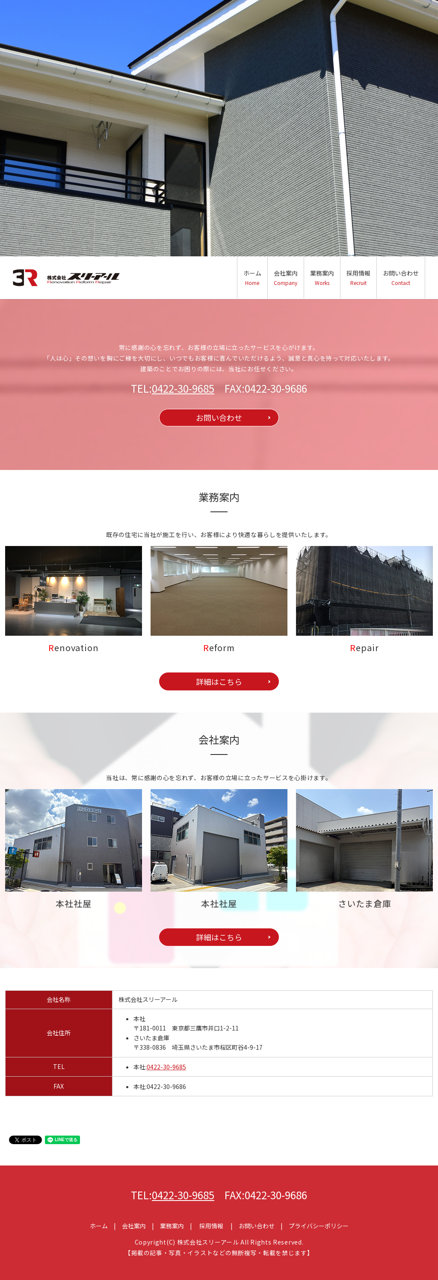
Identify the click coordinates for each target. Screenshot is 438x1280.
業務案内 (322, 277)
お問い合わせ (401, 277)
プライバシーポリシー (319, 1225)
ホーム (252, 277)
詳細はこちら (219, 681)
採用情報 (358, 277)
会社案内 (286, 277)
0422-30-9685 (183, 388)
